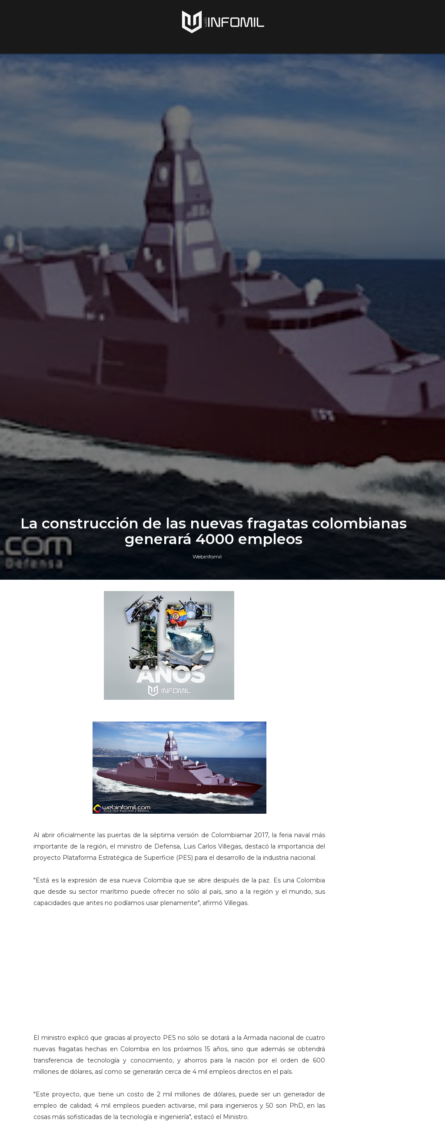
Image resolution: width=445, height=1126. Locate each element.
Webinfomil (207, 702)
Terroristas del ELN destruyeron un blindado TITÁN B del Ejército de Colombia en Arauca (370, 963)
